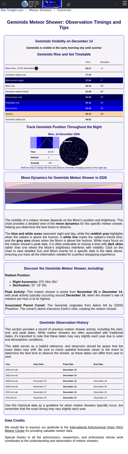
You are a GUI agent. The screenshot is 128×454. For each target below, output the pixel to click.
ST (4, 4)
